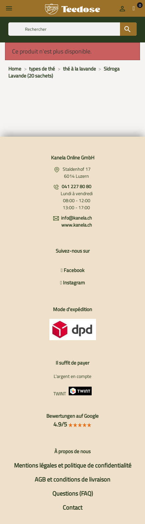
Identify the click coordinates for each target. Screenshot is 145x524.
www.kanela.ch (76, 224)
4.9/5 (72, 424)
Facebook (72, 270)
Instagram (72, 282)
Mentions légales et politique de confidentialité (72, 465)
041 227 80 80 (76, 186)
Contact (72, 507)
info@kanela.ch (76, 217)
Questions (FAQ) (72, 493)
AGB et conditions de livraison (72, 479)
